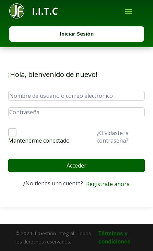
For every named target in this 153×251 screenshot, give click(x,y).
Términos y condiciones (114, 237)
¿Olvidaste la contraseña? (113, 136)
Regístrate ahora (108, 184)
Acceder (76, 165)
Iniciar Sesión (77, 33)
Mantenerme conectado (39, 140)
